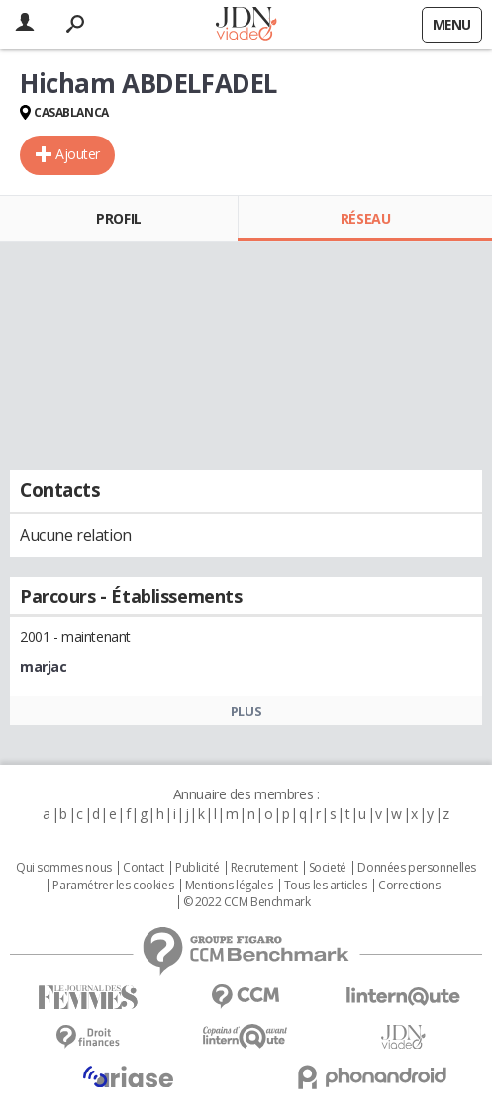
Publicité (197, 868)
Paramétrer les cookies (112, 885)
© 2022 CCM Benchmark (247, 902)
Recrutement (264, 868)
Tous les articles (325, 885)
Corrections (409, 885)
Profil (118, 218)
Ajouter (77, 153)
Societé (327, 868)
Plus (246, 711)
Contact (143, 868)
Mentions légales (228, 885)
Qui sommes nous (64, 868)
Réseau (365, 218)
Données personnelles (416, 868)
